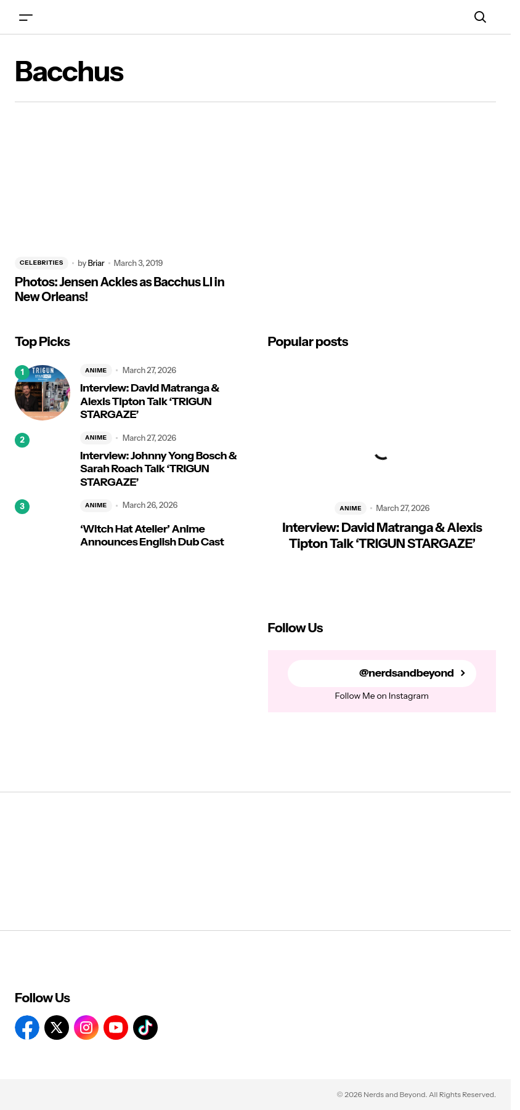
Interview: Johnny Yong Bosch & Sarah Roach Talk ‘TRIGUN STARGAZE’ (158, 469)
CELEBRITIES (41, 263)
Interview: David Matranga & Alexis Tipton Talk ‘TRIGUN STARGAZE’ (149, 401)
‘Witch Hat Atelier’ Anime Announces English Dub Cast (152, 536)
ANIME (96, 370)
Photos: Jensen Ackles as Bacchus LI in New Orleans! (119, 289)
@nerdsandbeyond (406, 673)
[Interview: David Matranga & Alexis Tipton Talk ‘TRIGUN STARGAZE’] (42, 392)
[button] (26, 17)
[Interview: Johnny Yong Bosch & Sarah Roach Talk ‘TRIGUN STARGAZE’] (42, 460)
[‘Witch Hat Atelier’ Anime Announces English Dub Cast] (42, 527)
